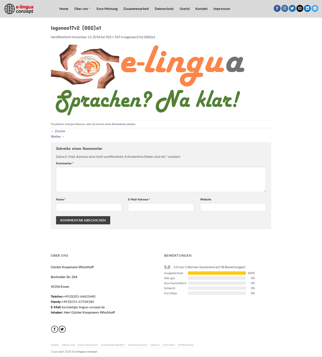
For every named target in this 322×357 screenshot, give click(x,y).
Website (205, 199)
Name (61, 199)
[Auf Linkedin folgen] (307, 8)
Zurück (58, 131)
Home (63, 8)
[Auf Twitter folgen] (292, 8)
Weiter (58, 136)
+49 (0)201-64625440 (79, 296)
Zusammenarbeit (136, 8)
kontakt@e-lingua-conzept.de (83, 307)
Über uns (82, 8)
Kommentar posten (123, 124)
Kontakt (201, 8)
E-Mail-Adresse (139, 199)
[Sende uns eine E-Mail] (299, 8)
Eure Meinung (107, 8)
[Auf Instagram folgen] (284, 8)
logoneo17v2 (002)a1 (139, 37)
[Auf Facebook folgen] (277, 8)
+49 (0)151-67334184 (78, 301)
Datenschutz (164, 8)
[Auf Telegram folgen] (315, 8)
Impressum (221, 8)
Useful (185, 8)
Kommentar (65, 163)
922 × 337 (113, 37)
